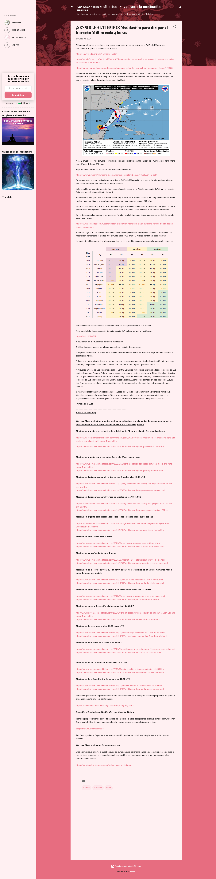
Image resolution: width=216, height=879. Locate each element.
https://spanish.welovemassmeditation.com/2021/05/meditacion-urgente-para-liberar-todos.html (120, 530)
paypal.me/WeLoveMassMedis (90, 729)
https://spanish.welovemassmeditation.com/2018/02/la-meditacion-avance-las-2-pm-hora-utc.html (121, 636)
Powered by (18, 103)
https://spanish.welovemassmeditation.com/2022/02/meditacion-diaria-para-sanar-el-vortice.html (120, 490)
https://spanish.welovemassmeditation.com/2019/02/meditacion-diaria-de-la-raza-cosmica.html (120, 689)
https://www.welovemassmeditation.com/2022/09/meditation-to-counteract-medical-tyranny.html (120, 596)
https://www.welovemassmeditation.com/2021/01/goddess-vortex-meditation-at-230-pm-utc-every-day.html (125, 649)
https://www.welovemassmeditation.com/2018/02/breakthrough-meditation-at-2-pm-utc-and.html (120, 632)
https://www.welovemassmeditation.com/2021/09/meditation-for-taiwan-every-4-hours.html (118, 543)
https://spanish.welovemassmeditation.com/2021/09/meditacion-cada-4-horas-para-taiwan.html (120, 546)
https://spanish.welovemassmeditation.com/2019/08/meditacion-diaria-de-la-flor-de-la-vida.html (120, 583)
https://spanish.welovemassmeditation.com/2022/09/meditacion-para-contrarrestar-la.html (117, 599)
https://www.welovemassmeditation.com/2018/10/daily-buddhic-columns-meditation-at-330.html (120, 669)
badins (132, 872)
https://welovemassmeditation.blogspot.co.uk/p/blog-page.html (104, 705)
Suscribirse (18, 95)
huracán (86, 787)
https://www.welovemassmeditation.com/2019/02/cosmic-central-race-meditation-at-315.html (119, 685)
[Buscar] (180, 7)
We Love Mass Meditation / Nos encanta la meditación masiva (119, 8)
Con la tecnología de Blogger (126, 866)
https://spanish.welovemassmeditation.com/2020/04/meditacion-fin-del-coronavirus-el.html (118, 619)
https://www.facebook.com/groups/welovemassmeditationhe (104, 765)
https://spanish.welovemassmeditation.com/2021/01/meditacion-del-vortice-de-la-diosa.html (118, 652)
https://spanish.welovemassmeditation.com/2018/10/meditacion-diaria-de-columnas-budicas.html (120, 672)
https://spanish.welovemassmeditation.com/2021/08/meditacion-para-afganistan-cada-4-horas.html (122, 563)
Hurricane (98, 787)
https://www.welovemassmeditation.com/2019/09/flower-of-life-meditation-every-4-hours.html (119, 580)
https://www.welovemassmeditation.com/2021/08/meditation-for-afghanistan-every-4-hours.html (120, 560)
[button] (174, 27)
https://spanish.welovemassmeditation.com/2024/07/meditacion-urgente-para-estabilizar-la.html (120, 446)
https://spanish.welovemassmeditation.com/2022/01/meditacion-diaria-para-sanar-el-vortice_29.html (122, 510)
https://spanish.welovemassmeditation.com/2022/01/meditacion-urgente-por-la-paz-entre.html (119, 470)
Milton (108, 787)
